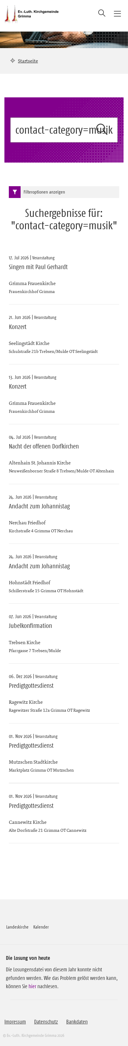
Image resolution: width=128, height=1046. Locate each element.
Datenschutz (46, 1022)
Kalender (41, 927)
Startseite (28, 61)
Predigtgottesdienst (31, 685)
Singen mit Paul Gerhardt (38, 267)
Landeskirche (17, 927)
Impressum (15, 1022)
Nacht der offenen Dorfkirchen (44, 446)
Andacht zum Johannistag (39, 506)
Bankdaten (77, 1022)
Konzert (17, 326)
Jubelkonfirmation (30, 625)
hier (32, 986)
